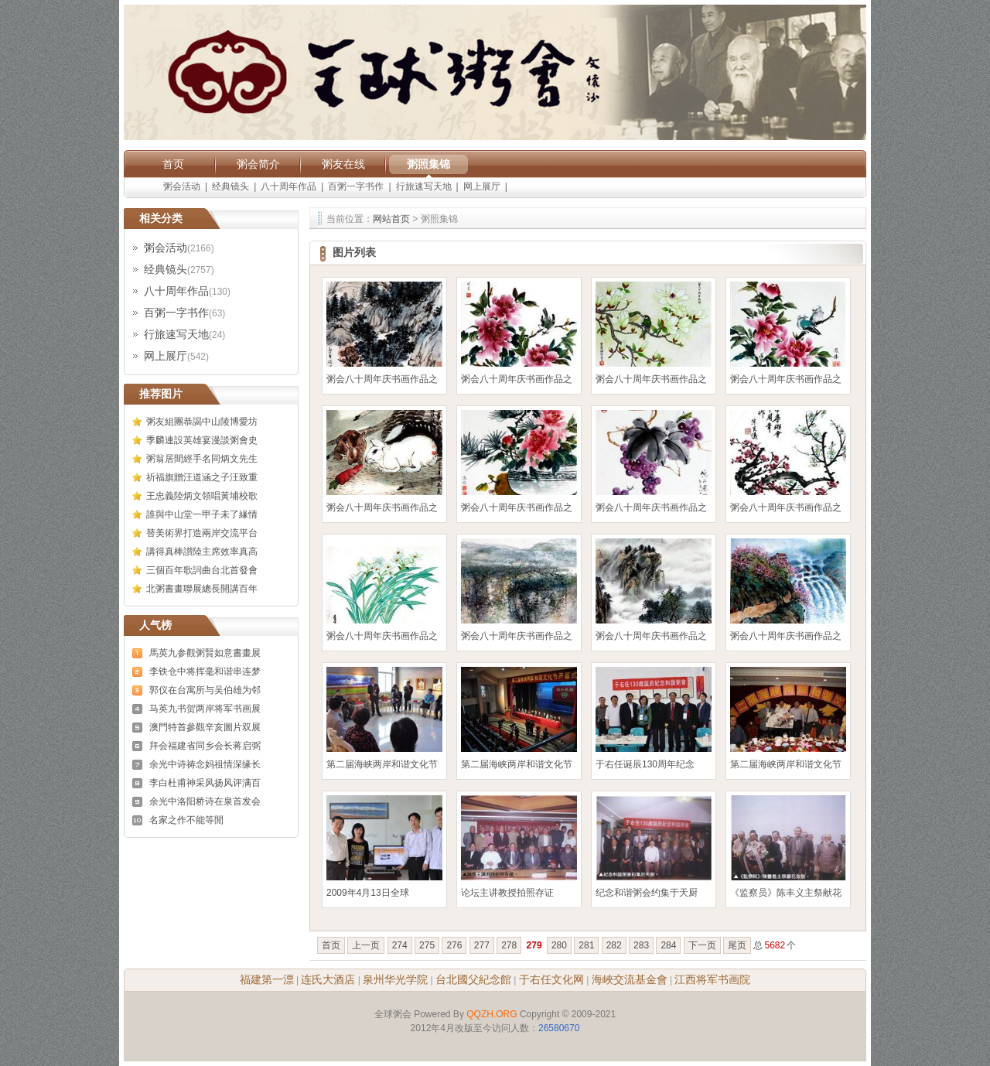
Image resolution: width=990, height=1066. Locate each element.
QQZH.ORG (491, 1014)
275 (427, 945)
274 (400, 945)
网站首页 (391, 219)
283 (641, 945)
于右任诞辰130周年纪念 (645, 764)
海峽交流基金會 (629, 979)
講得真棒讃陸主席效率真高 (202, 551)
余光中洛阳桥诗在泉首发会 (205, 801)
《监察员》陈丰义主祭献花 (786, 892)
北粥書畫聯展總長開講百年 (202, 588)
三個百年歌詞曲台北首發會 (202, 570)
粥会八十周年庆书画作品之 (382, 379)
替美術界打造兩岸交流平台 (202, 533)
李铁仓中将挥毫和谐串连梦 (205, 671)
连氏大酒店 (328, 979)
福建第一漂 (267, 979)
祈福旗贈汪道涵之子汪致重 (202, 477)
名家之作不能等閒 (186, 820)
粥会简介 (258, 164)
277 (482, 945)
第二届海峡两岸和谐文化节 (382, 764)
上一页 (366, 945)
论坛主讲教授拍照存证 (507, 892)
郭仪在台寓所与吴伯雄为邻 (205, 690)
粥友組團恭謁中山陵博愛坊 (202, 421)
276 (454, 945)
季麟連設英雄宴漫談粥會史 (202, 440)
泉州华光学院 (395, 979)
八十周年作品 (288, 186)
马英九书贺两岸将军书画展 (205, 708)
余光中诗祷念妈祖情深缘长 (205, 764)
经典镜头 (230, 186)
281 (586, 945)
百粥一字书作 (356, 186)
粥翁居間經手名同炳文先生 (202, 458)
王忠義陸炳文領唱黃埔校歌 (202, 495)
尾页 (737, 945)
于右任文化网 (551, 979)
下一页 (702, 945)
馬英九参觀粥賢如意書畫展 (205, 652)
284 (668, 945)
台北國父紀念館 (473, 979)
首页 (173, 164)
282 (614, 945)
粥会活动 (181, 186)
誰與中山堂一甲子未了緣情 (202, 514)
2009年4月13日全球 (367, 892)
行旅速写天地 (424, 186)
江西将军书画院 (712, 979)
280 (559, 945)
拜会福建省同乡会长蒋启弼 (205, 745)
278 (509, 945)
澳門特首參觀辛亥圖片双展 (205, 727)
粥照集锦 (428, 164)
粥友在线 (343, 164)
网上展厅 (481, 186)
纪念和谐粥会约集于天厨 (647, 892)
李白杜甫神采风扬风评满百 (205, 782)
